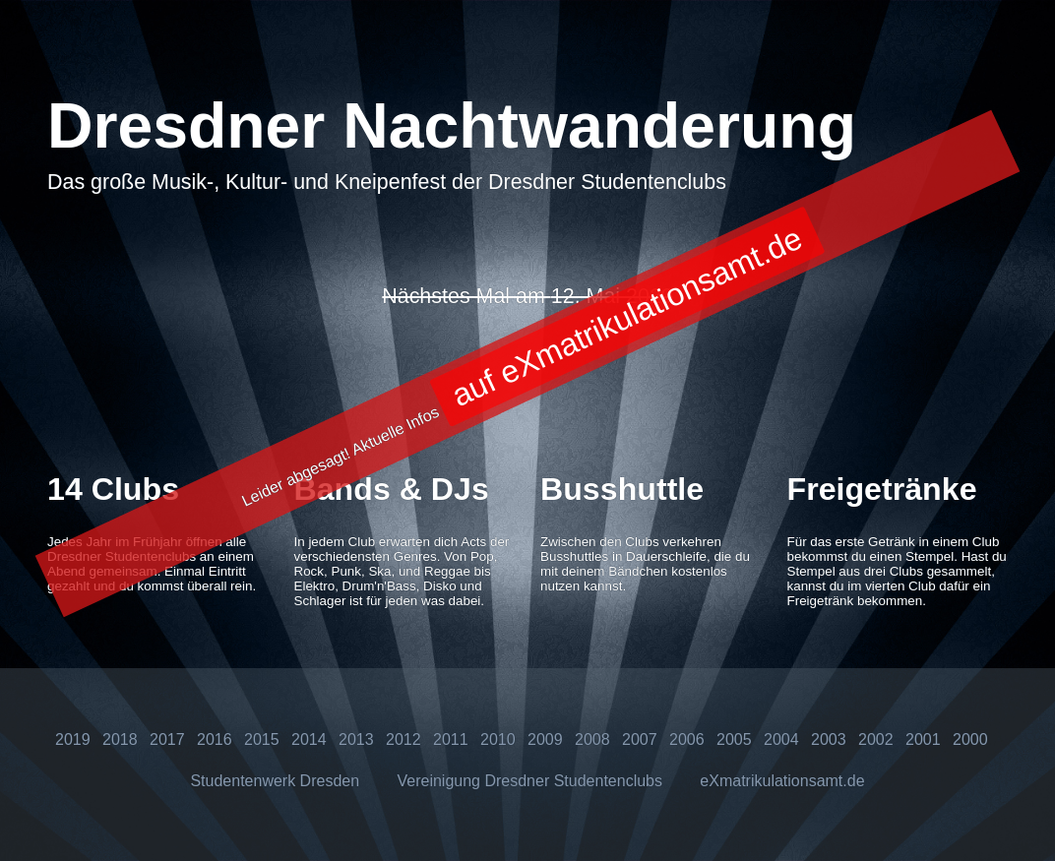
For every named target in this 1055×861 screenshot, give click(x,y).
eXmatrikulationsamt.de (782, 780)
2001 (923, 739)
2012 (403, 739)
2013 (356, 739)
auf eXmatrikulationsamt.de (627, 316)
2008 (592, 739)
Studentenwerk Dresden (274, 780)
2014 (309, 739)
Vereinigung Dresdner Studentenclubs (529, 780)
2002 (876, 739)
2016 (214, 739)
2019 (73, 739)
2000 (970, 739)
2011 (450, 739)
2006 (687, 739)
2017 (167, 739)
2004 (781, 739)
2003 (828, 739)
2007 (639, 739)
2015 (261, 739)
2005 (734, 739)
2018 (120, 739)
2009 (545, 739)
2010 (498, 739)
